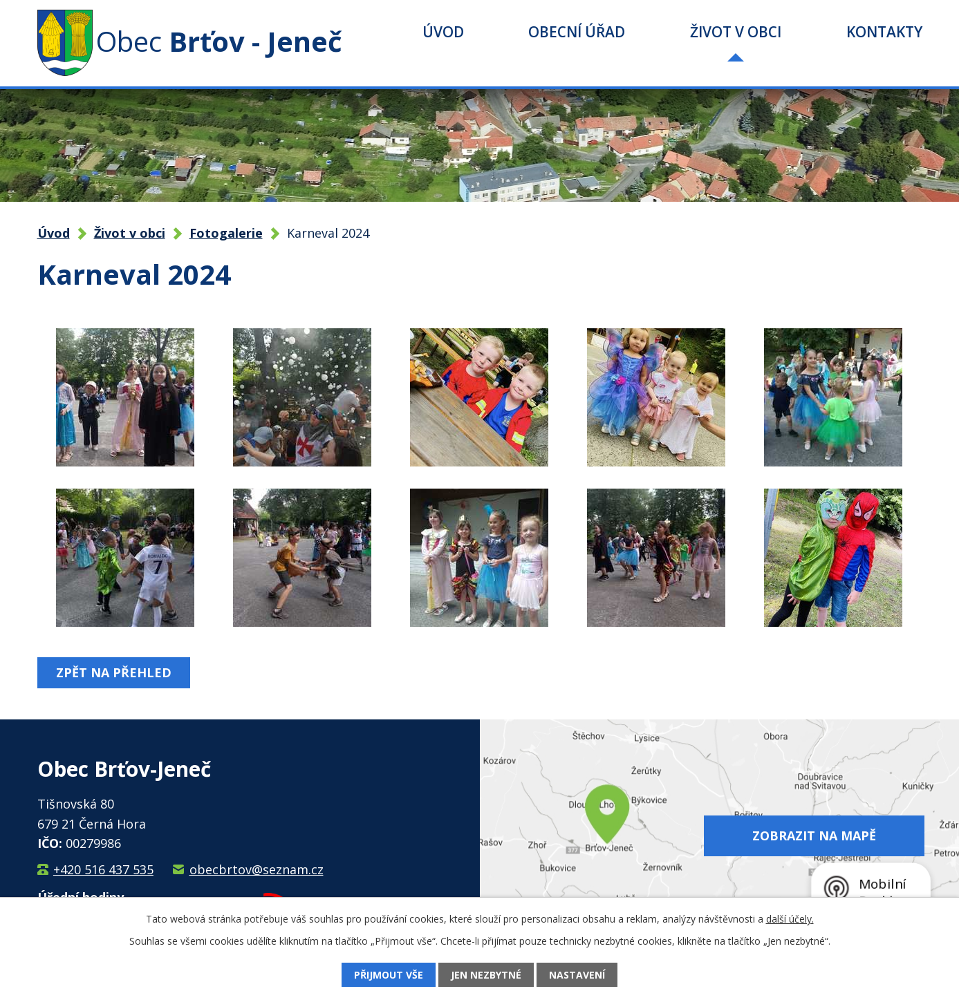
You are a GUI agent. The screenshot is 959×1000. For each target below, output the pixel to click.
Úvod (443, 31)
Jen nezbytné (486, 974)
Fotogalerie (226, 233)
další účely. (790, 918)
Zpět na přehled (113, 672)
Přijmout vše (388, 974)
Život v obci (735, 31)
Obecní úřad (576, 31)
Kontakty (884, 31)
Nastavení (577, 974)
